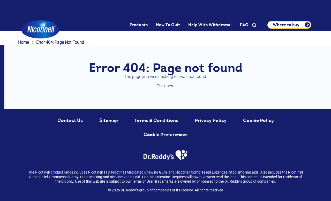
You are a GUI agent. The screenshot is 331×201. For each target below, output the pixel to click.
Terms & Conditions (156, 120)
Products (139, 24)
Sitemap (108, 120)
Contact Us (70, 120)
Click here (165, 85)
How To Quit (168, 24)
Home (23, 42)
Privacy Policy (211, 120)
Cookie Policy (258, 120)
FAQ (244, 24)
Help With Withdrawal (210, 24)
